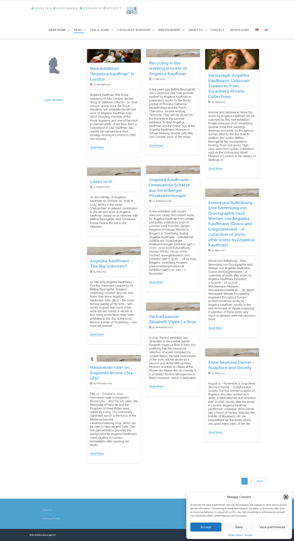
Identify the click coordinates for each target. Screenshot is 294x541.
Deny (239, 527)
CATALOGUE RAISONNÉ (134, 30)
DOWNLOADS (239, 30)
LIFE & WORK (99, 30)
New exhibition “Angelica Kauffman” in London (112, 74)
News (78, 30)
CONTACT (217, 30)
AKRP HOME (57, 30)
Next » (261, 481)
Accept (206, 527)
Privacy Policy (235, 535)
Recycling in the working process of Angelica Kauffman (168, 68)
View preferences (272, 527)
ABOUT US (195, 30)
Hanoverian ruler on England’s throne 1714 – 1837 (113, 372)
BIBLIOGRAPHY (169, 30)
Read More (97, 147)
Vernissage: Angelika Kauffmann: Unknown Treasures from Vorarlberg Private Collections (229, 86)
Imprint (249, 535)
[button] (286, 497)
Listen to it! (101, 181)
